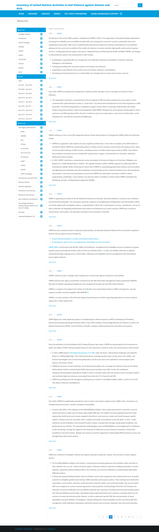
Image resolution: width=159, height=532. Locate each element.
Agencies (46, 14)
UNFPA (59, 33)
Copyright (18, 529)
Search (57, 14)
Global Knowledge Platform (104, 14)
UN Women (28, 529)
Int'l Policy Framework (76, 14)
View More (52, 78)
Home (21, 14)
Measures (32, 14)
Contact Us (51, 529)
